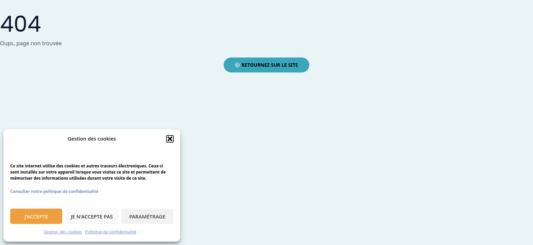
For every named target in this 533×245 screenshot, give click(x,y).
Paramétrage (147, 216)
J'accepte (36, 216)
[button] (170, 138)
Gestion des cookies (63, 232)
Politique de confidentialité (111, 232)
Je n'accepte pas (92, 216)
